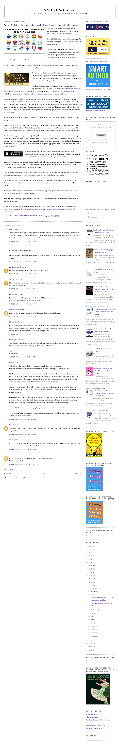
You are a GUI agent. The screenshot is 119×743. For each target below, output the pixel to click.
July (92, 616)
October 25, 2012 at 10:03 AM (23, 261)
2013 (90, 582)
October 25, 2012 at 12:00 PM (23, 274)
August (93, 613)
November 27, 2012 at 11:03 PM (23, 464)
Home (43, 473)
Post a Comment (9, 469)
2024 (90, 546)
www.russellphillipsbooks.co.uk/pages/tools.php (25, 300)
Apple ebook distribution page (28, 209)
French (34, 94)
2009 (90, 647)
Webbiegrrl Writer (15, 340)
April (93, 626)
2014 (90, 579)
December (94, 588)
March (93, 629)
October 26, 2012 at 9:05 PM (22, 334)
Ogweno (12, 425)
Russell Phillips (14, 294)
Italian (50, 94)
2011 (90, 640)
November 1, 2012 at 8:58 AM (23, 419)
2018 (90, 566)
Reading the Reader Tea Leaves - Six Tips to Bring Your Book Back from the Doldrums (103, 289)
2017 (90, 569)
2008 (90, 650)
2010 (90, 643)
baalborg (12, 440)
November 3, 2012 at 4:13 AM (23, 434)
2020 (90, 559)
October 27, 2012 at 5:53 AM (22, 357)
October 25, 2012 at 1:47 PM (22, 289)
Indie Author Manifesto (100, 410)
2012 (90, 585)
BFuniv (11, 229)
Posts (90, 213)
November (94, 591)
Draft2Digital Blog (92, 714)
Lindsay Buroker (14, 322)
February (94, 633)
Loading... (89, 661)
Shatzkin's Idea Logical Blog (95, 726)
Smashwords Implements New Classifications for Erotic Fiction (103, 371)
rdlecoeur (12, 363)
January (93, 636)
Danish (64, 94)
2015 (90, 575)
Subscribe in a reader (93, 536)
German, (56, 94)
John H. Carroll (14, 279)
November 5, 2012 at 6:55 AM (23, 449)
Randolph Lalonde (15, 267)
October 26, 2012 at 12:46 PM (23, 316)
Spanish (28, 94)
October (93, 595)
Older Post (78, 473)
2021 (90, 556)
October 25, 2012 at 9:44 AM (22, 241)
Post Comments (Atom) (20, 478)
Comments (92, 217)
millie (11, 455)
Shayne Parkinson (15, 310)
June (92, 620)
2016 (90, 572)
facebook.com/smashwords (95, 110)
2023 (90, 549)
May (92, 623)
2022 (90, 553)
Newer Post (7, 473)
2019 (90, 562)
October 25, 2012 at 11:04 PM (23, 304)
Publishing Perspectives (94, 728)
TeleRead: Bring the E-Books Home (98, 720)
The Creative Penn (92, 717)
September (94, 610)
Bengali (44, 94)
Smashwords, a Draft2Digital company (70, 13)
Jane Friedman (91, 723)
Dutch (40, 94)
